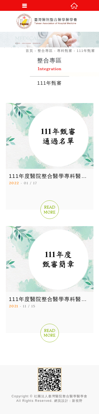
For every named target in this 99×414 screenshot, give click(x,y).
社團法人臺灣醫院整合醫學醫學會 (50, 21)
